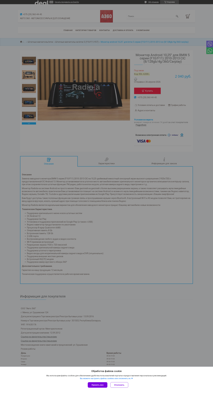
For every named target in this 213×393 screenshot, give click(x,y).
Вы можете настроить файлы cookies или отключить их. (105, 378)
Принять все (98, 385)
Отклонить (119, 385)
